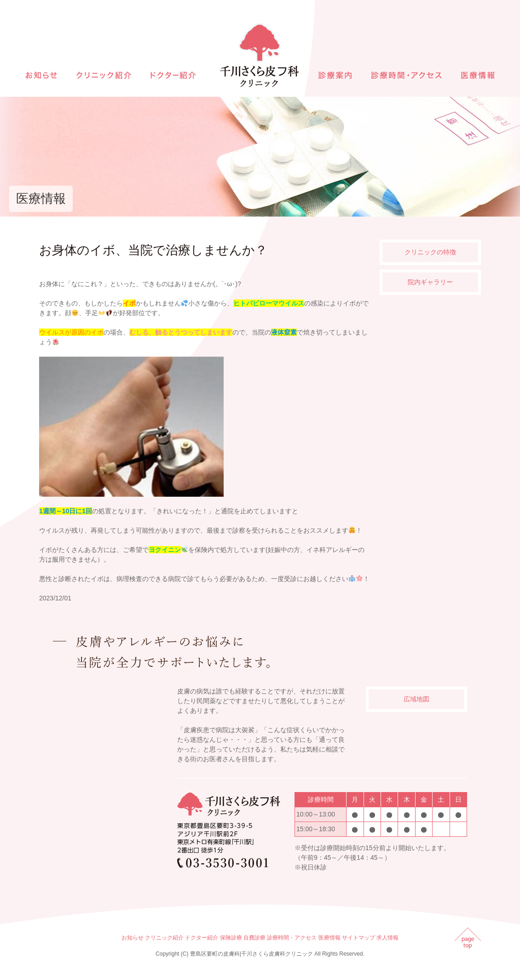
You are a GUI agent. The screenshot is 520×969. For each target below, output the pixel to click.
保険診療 (231, 937)
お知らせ (132, 937)
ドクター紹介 (201, 937)
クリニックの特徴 (430, 252)
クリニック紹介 (164, 937)
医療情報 (329, 937)
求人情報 (387, 937)
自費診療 (254, 937)
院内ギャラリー (430, 282)
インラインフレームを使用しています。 (106, 776)
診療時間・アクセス (292, 937)
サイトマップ (358, 937)
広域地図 (416, 699)
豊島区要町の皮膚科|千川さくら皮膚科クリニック (251, 954)
